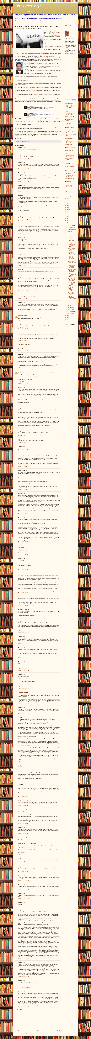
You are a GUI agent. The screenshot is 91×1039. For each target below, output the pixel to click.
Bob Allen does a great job (33, 90)
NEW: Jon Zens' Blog (70, 111)
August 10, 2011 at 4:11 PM (23, 442)
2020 (68, 205)
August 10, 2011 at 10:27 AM (23, 158)
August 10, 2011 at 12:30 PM (23, 220)
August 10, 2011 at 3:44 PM (23, 426)
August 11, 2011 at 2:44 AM (23, 780)
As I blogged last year (51, 131)
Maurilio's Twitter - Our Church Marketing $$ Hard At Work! (70, 184)
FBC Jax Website (69, 179)
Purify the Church (69, 144)
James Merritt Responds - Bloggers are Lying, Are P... (71, 289)
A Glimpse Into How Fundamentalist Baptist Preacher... (71, 266)
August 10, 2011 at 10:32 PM (23, 632)
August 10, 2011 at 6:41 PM (23, 569)
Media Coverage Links (70, 127)
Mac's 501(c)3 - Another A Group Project (70, 187)
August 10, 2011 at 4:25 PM (23, 449)
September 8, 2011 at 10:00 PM (24, 987)
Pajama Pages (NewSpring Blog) (69, 141)
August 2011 (70, 231)
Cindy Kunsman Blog (70, 113)
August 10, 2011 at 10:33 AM (23, 168)
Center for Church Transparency (69, 123)
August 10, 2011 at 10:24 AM (23, 150)
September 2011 (71, 229)
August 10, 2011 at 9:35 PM (23, 605)
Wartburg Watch (52, 33)
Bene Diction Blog (69, 150)
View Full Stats (68, 193)
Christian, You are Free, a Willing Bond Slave (71, 293)
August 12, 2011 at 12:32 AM (23, 898)
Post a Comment (20, 1009)
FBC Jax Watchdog (22, 545)
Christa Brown (21, 717)
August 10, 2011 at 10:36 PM (23, 670)
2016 (68, 213)
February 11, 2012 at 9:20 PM (23, 1006)
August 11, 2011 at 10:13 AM (23, 854)
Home (38, 1030)
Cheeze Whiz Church (70, 148)
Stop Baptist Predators (70, 176)
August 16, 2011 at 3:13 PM (23, 958)
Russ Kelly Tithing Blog (70, 147)
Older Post (59, 1030)
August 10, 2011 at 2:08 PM (23, 311)
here (33, 57)
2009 (68, 317)
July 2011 (70, 302)
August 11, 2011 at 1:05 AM (23, 761)
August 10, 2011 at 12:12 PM (23, 181)
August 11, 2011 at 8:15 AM (23, 796)
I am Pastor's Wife (69, 114)
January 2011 (70, 313)
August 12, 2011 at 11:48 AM (23, 905)
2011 (68, 222)
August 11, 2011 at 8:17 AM (23, 805)
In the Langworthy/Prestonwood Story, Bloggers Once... (72, 275)
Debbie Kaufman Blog (70, 138)
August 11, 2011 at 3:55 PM (23, 862)
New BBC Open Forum (22, 332)
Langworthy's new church (53, 64)
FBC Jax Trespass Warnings (69, 159)
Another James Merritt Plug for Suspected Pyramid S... (72, 298)
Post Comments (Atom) (24, 1033)
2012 (68, 220)
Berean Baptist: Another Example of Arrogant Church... (71, 245)
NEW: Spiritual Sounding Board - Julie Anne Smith (70, 106)
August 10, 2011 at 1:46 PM (23, 290)
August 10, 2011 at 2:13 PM (23, 320)
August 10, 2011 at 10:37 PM (23, 688)
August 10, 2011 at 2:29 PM (23, 350)
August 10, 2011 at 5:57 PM (23, 513)
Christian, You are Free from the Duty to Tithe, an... (72, 262)
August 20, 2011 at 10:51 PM (23, 976)
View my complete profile (70, 53)
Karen (19, 371)
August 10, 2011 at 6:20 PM (23, 541)
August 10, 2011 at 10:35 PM (23, 657)
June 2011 (70, 303)
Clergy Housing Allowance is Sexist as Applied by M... (71, 234)
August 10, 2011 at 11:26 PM (23, 703)
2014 (68, 216)
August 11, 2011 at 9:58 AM (23, 833)
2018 (68, 209)
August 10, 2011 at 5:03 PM (23, 489)
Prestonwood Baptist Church (48, 56)
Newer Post (18, 1030)
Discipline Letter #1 (70, 155)
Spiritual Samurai (69, 117)
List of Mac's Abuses (70, 152)
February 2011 (70, 311)
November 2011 (71, 225)
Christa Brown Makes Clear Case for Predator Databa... (72, 270)
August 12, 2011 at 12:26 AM (23, 889)
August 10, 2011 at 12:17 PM (23, 191)
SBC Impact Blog (69, 173)
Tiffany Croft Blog (69, 175)
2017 (68, 211)
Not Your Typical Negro (70, 116)
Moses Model (20, 493)
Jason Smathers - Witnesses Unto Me (70, 125)
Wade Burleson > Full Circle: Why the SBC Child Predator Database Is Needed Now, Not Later (36, 271)
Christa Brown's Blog (70, 178)
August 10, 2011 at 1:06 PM (23, 250)
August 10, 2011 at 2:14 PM (23, 328)
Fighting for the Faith (70, 145)
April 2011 (70, 307)
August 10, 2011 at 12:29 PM (23, 211)
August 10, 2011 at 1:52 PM (23, 298)
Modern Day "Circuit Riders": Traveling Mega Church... (71, 279)
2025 (68, 200)
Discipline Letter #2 (70, 156)
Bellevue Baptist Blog (70, 172)
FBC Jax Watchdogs (28, 6)
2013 (68, 218)
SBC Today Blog (69, 170)
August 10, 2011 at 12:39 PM (23, 233)
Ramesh (19, 224)
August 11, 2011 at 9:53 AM (23, 823)
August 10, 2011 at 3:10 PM (23, 403)
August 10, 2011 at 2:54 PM (23, 367)
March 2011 (70, 309)
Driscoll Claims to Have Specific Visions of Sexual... (72, 253)
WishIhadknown (21, 315)
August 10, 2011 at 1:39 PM (23, 272)
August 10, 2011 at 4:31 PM (23, 466)
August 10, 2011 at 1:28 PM (23, 265)
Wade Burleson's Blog (70, 166)
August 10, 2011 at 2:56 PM (23, 383)
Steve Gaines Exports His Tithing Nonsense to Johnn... (72, 284)
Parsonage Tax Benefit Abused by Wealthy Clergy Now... (71, 240)
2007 (68, 321)
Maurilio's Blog (69, 181)
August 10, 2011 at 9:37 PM (23, 616)
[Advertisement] (38, 1020)
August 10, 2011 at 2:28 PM (23, 340)
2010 (68, 315)
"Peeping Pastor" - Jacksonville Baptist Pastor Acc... (71, 258)
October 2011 (70, 227)
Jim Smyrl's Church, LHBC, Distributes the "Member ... (72, 249)
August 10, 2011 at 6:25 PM (23, 554)
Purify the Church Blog (70, 153)
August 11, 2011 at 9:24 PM (23, 871)
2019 (68, 207)
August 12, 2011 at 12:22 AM (23, 880)
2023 (68, 203)
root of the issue (21, 227)
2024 (68, 201)
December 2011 (71, 223)
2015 (68, 214)
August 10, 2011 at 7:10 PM (23, 592)
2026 (68, 198)
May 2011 (70, 305)
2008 (68, 319)
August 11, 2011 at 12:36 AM (23, 713)
